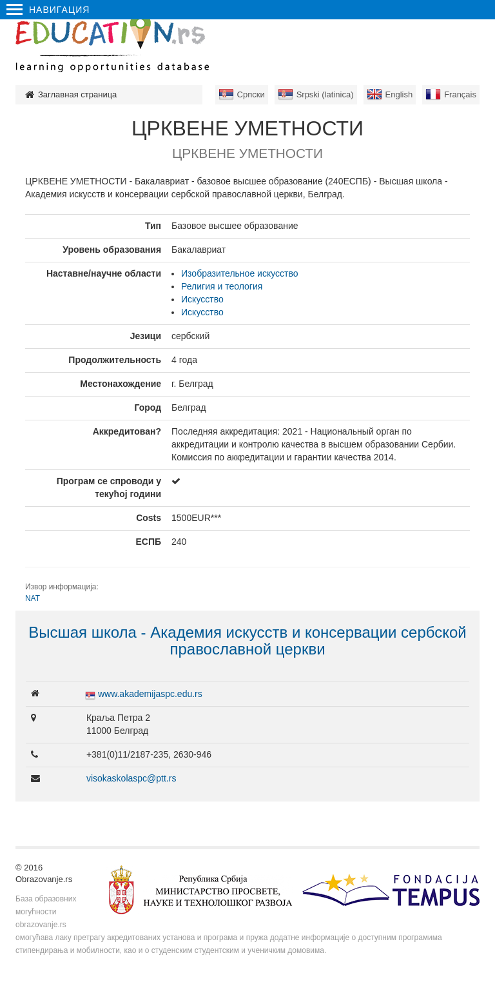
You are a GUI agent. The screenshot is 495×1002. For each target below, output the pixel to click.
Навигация (48, 10)
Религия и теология (221, 286)
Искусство (202, 299)
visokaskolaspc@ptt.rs (131, 778)
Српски (251, 94)
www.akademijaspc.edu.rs (150, 694)
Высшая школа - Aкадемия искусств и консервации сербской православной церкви (247, 641)
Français (460, 94)
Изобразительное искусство (239, 273)
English (399, 94)
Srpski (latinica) (325, 94)
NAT (32, 598)
